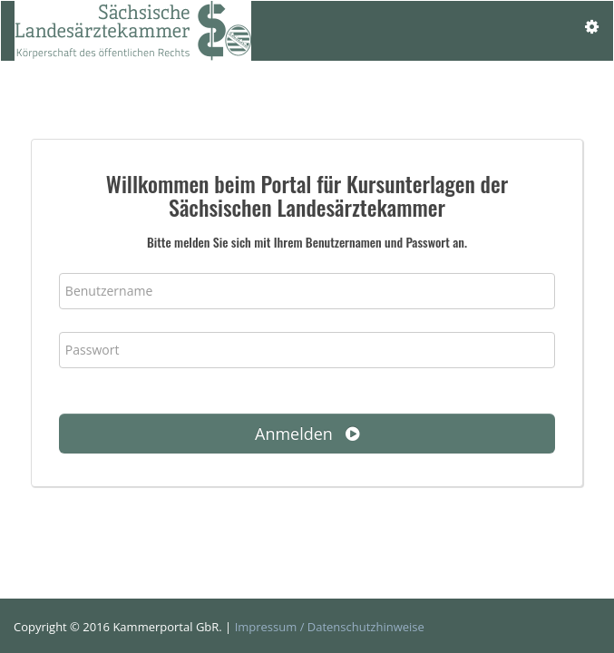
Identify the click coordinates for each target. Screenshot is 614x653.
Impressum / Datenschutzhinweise (329, 627)
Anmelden (307, 433)
